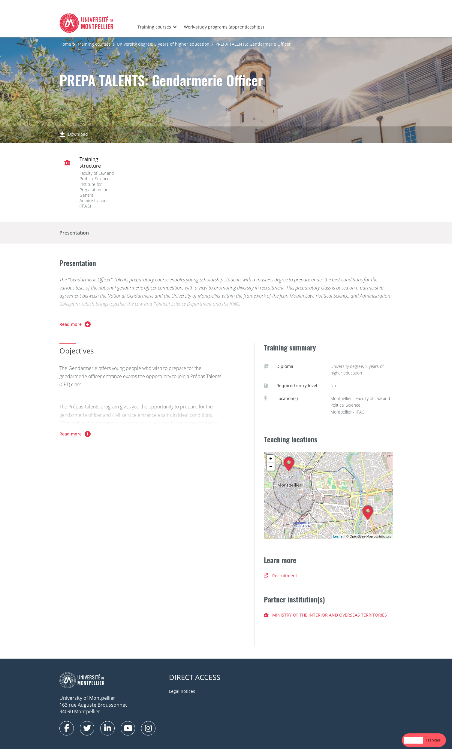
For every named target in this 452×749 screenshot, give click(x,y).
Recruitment (280, 575)
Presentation (74, 232)
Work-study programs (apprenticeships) (224, 27)
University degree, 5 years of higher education (163, 44)
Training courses (154, 27)
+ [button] (271, 458)
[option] (433, 740)
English (413, 740)
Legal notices (182, 691)
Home (65, 44)
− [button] (271, 466)
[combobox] (413, 740)
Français (433, 740)
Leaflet (338, 536)
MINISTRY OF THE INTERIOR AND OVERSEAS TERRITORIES (325, 615)
